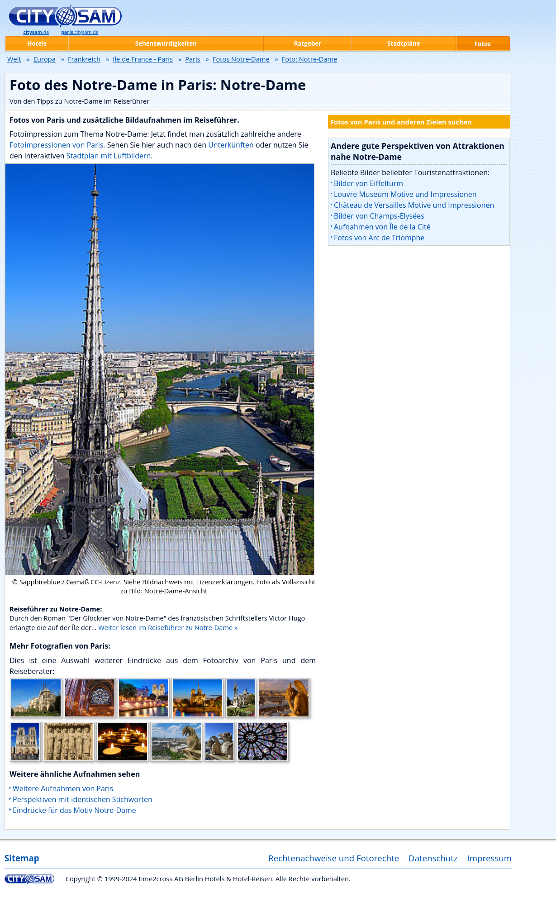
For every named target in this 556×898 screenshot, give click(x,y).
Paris (192, 58)
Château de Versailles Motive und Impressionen (414, 205)
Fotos (483, 44)
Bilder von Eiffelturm (368, 183)
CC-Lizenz (105, 581)
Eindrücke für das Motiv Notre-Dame (74, 810)
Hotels (37, 43)
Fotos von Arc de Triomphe (379, 238)
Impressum (489, 858)
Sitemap (22, 858)
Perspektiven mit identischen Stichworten (82, 799)
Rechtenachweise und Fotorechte (333, 858)
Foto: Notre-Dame (309, 58)
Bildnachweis (162, 581)
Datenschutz (433, 858)
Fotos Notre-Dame (241, 58)
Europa (44, 58)
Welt (14, 58)
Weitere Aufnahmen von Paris (63, 788)
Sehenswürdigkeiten (166, 43)
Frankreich (84, 58)
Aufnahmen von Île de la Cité (382, 227)
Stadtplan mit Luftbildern (109, 156)
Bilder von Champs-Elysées (379, 216)
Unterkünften (232, 145)
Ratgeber (307, 43)
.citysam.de (79, 32)
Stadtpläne (403, 43)
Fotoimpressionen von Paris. (57, 145)
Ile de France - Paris (143, 58)
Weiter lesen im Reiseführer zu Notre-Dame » (168, 627)
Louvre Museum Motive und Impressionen (405, 194)
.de (36, 32)
